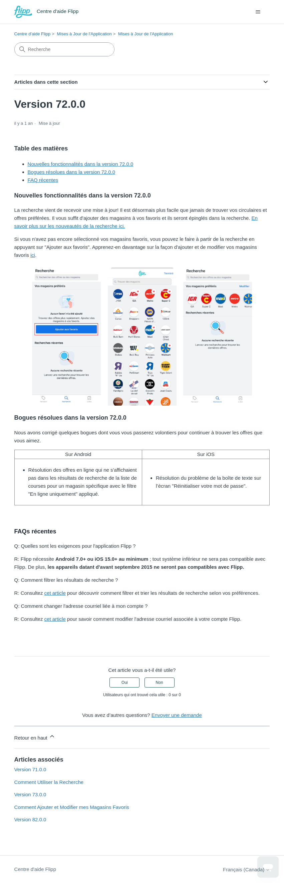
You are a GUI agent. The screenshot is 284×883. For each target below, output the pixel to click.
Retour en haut (34, 737)
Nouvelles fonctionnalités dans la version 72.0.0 (80, 164)
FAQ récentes (43, 180)
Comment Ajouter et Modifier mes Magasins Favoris (71, 807)
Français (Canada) (246, 869)
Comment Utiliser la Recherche (49, 782)
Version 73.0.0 (30, 794)
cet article (55, 593)
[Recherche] (64, 49)
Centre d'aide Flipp (32, 33)
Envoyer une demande (177, 715)
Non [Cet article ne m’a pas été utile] (159, 682)
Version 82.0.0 (30, 819)
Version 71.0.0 (30, 769)
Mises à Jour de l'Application (84, 33)
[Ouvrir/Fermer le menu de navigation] (258, 12)
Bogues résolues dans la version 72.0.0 (71, 172)
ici (32, 255)
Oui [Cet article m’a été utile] (124, 682)
